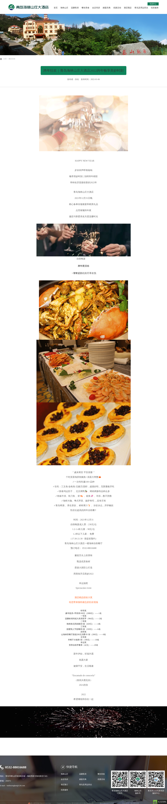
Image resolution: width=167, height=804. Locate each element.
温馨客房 (75, 8)
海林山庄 (64, 8)
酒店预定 (128, 8)
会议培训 (96, 8)
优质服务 (155, 8)
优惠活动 (117, 8)
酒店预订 (64, 785)
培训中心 (153, 4)
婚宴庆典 (106, 8)
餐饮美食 (85, 8)
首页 (56, 8)
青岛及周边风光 (141, 8)
